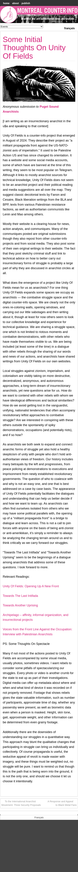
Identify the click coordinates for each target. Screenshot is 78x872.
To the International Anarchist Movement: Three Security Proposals (21, 803)
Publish (25, 3)
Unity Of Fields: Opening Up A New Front (31, 586)
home (6, 3)
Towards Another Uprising (20, 605)
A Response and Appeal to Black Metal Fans (62, 803)
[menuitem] (69, 28)
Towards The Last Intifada (20, 596)
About (15, 3)
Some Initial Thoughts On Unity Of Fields (34, 47)
